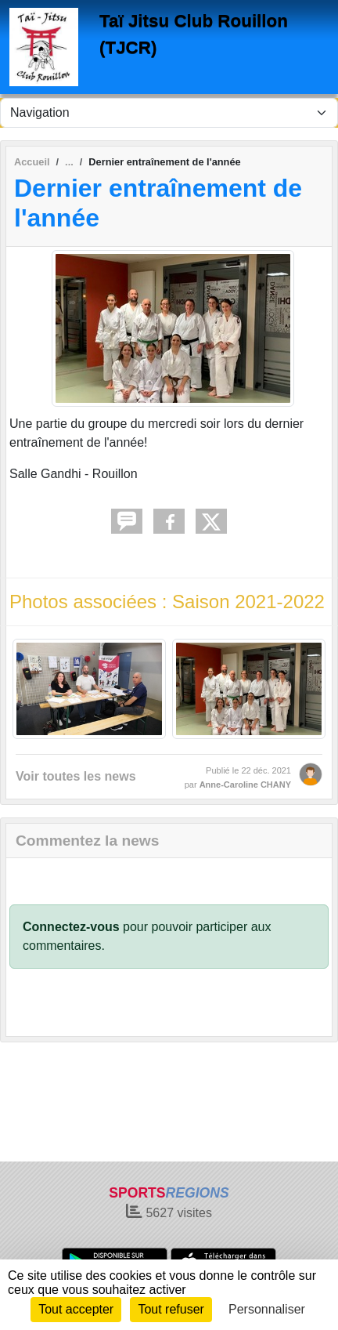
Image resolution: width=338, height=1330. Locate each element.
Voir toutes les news (76, 776)
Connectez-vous (71, 926)
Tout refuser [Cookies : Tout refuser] (170, 1309)
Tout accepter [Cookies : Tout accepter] (75, 1309)
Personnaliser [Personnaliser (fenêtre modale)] (266, 1309)
